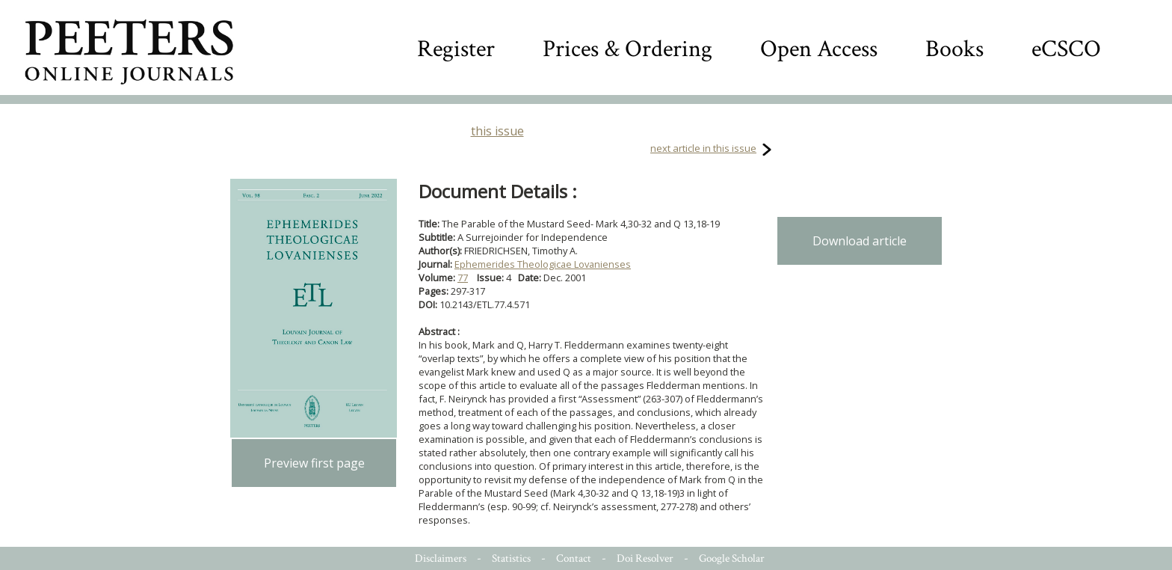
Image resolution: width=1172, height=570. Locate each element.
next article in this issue (703, 148)
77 (462, 277)
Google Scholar (732, 558)
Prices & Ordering (627, 49)
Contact (573, 558)
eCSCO (1066, 49)
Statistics (511, 558)
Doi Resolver (645, 558)
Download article (859, 241)
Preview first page (314, 463)
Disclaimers (440, 558)
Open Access (819, 49)
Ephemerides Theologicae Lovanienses (542, 264)
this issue (497, 131)
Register (456, 49)
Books (954, 49)
